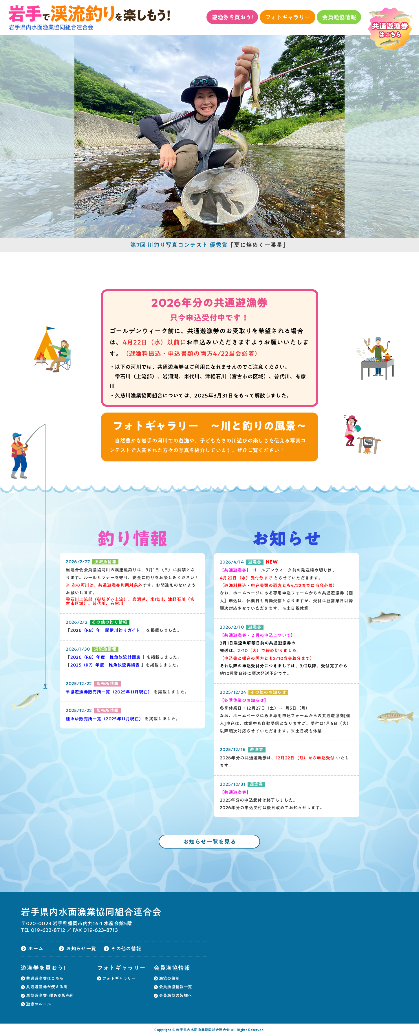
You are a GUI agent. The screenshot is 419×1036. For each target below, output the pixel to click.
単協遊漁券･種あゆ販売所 (50, 995)
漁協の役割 (169, 978)
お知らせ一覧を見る (209, 841)
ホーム (35, 948)
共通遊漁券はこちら (44, 978)
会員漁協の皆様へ (175, 995)
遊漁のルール (38, 1004)
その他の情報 (126, 948)
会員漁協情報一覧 (175, 987)
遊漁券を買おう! (232, 17)
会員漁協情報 (339, 17)
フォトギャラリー (287, 17)
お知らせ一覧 (81, 948)
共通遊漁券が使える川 (46, 987)
